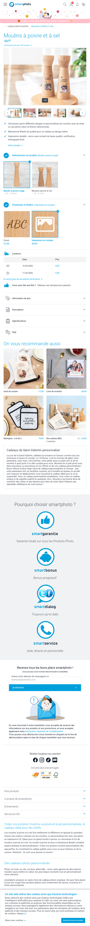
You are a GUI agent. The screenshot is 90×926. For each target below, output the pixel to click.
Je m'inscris (18, 687)
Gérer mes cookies (15, 920)
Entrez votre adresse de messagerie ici (30, 676)
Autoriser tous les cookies (73, 920)
